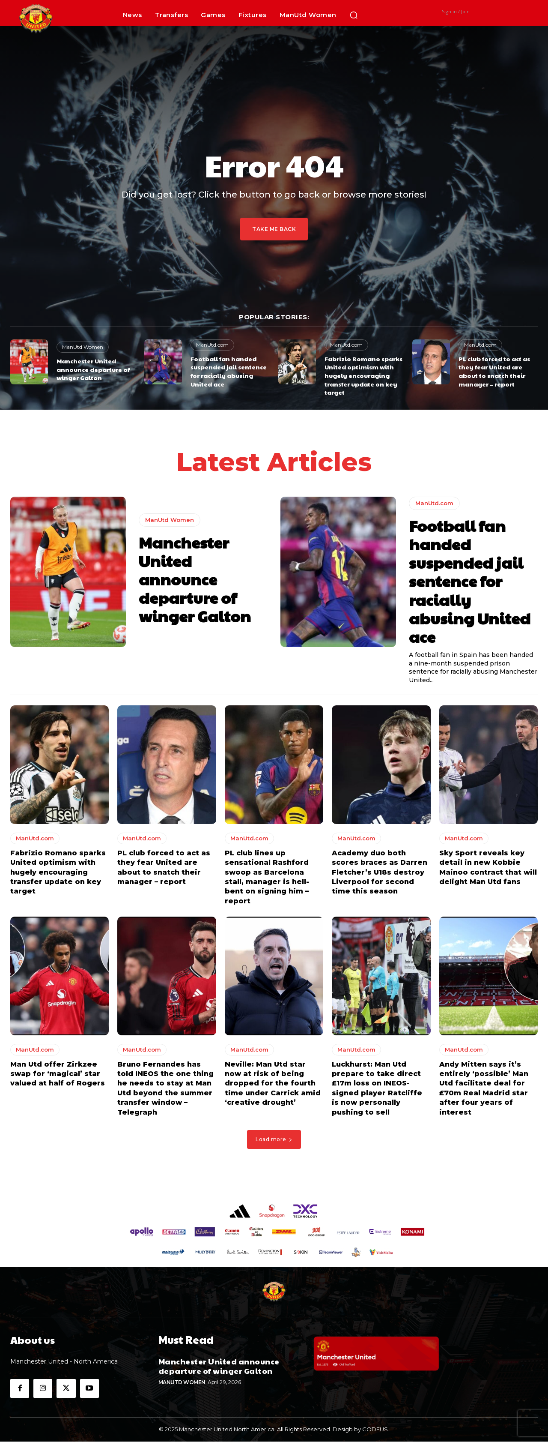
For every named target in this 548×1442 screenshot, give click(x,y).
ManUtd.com (212, 345)
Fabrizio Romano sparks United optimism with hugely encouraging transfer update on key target (363, 375)
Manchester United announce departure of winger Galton (93, 369)
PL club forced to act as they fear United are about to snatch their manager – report (494, 371)
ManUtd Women (82, 347)
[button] (353, 15)
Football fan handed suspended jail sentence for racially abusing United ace (229, 371)
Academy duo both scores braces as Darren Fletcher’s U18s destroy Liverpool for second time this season (379, 872)
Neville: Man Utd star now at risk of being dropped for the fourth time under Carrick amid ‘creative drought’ (273, 1084)
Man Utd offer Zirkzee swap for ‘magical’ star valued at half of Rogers (57, 1074)
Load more (274, 1139)
